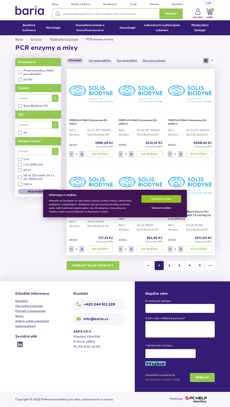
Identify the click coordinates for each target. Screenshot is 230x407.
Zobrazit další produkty (93, 265)
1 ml (26, 159)
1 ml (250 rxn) (33, 164)
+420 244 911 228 (99, 304)
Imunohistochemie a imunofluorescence (90, 27)
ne (25, 132)
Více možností (38, 191)
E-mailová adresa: (158, 301)
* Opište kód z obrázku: (159, 345)
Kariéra (154, 4)
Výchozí (74, 60)
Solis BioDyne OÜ (35, 106)
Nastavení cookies (161, 208)
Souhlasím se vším (161, 199)
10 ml (27, 170)
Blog (55, 4)
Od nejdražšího (127, 60)
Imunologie (127, 27)
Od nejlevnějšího (100, 60)
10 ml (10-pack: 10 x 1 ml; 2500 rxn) (38, 177)
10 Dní (27, 79)
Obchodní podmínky (29, 306)
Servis (19, 316)
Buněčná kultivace (29, 27)
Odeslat (202, 377)
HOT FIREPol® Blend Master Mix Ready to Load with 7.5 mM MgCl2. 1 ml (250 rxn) (189, 215)
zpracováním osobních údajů (162, 379)
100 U (27, 184)
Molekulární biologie (199, 27)
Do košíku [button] (100, 154)
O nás (133, 4)
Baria (19, 39)
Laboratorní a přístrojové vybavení (162, 27)
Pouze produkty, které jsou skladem (38, 72)
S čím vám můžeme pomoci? (165, 318)
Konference (110, 4)
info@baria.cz (96, 319)
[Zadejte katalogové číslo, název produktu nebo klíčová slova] (117, 13)
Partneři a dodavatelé (30, 311)
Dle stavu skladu (154, 60)
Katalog (36, 39)
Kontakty (177, 4)
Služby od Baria (80, 4)
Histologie (53, 27)
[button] (171, 13)
